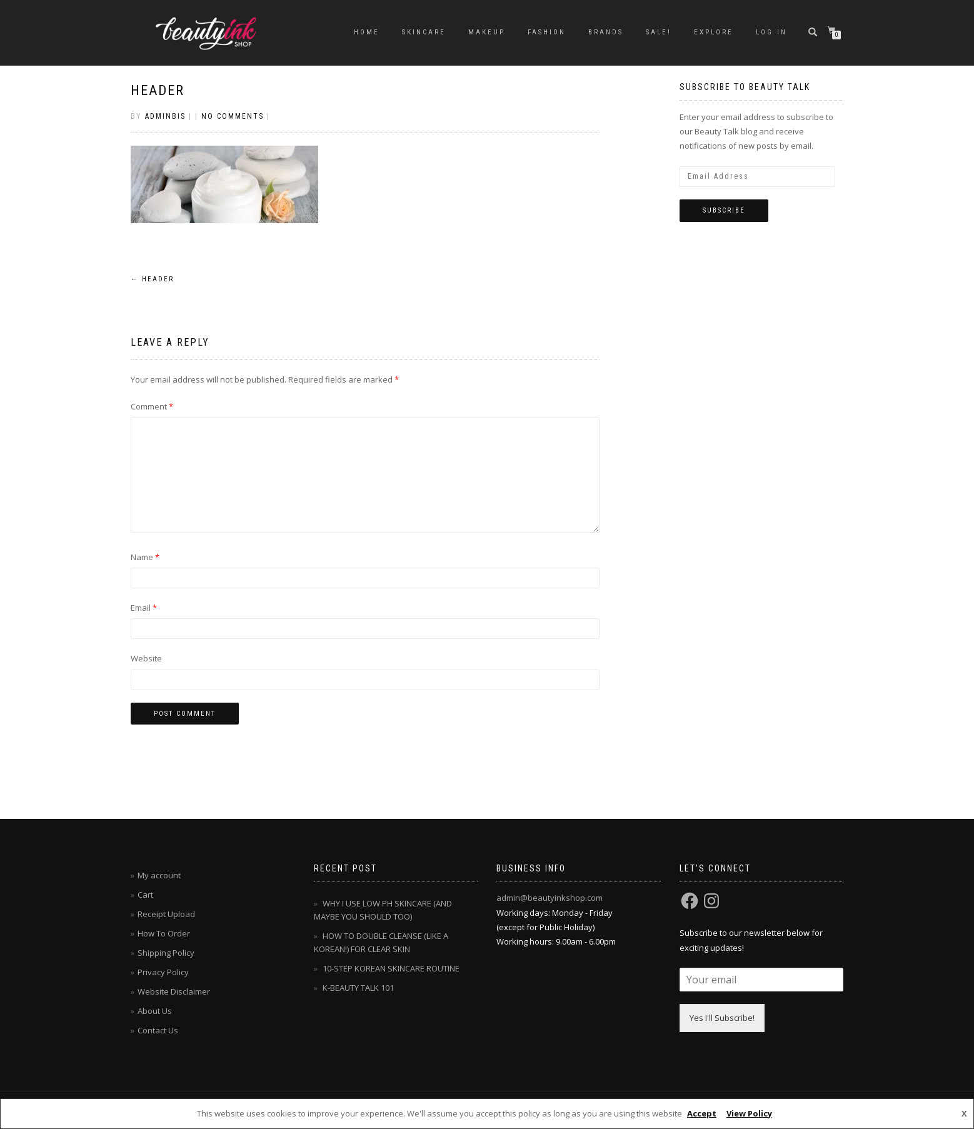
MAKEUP (486, 32)
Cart (145, 894)
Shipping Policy (166, 952)
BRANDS (605, 32)
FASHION (547, 32)
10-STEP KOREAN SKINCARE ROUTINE (391, 968)
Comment (152, 406)
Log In (771, 32)
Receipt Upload (166, 914)
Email (144, 607)
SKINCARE (424, 32)
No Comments (232, 116)
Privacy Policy (163, 972)
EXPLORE (713, 32)
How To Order (164, 933)
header (157, 90)
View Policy (749, 1113)
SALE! (658, 32)
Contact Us (158, 1030)
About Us (155, 1010)
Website (146, 658)
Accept (701, 1113)
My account (159, 875)
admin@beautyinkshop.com (549, 897)
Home (366, 32)
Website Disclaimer (174, 991)
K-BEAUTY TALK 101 (358, 987)
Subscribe (724, 210)
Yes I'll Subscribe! (722, 1017)
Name (145, 557)
